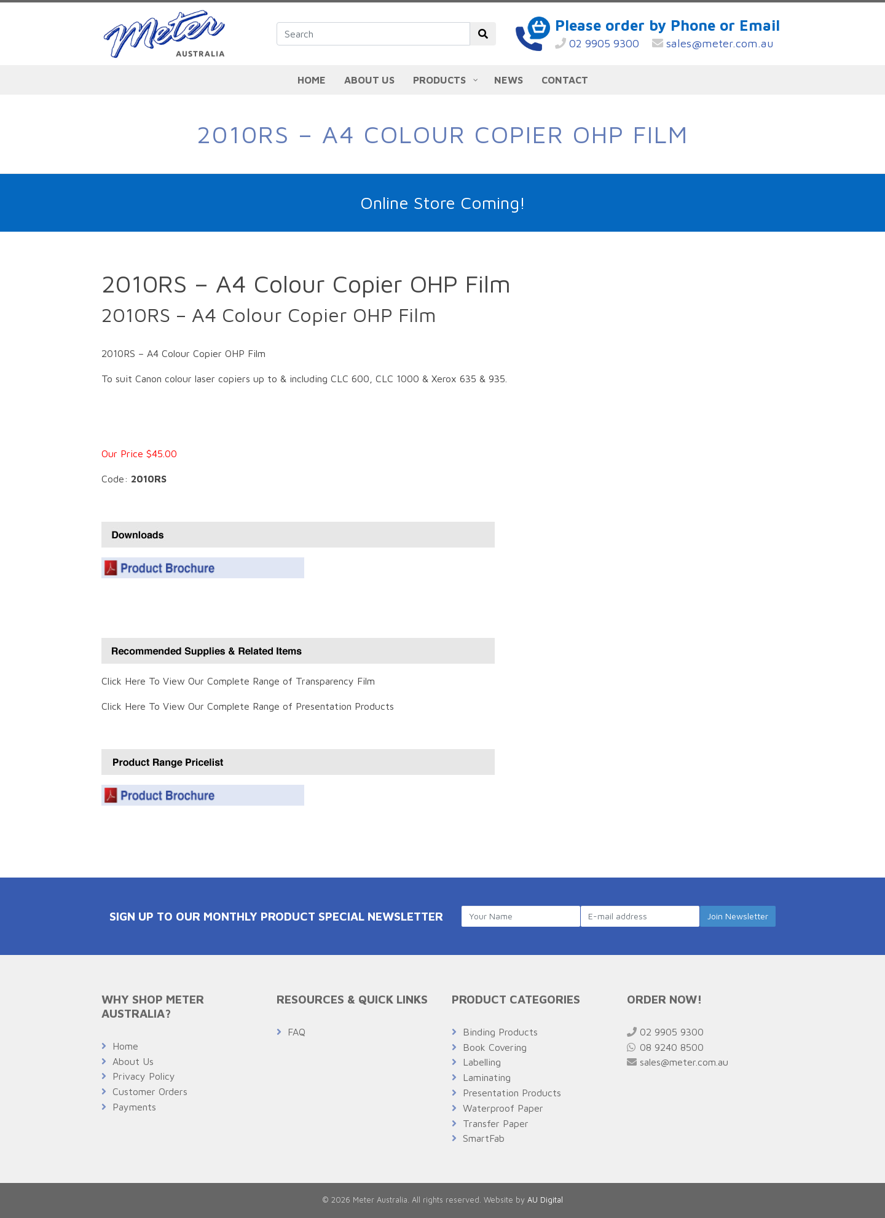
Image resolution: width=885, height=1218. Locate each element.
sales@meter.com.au (713, 43)
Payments (134, 1106)
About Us (133, 1061)
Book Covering (495, 1047)
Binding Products (500, 1031)
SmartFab (484, 1138)
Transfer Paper (496, 1123)
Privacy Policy (143, 1076)
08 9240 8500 (665, 1047)
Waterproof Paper (503, 1108)
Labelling (482, 1061)
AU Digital (545, 1199)
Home (125, 1045)
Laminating (487, 1077)
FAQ (296, 1031)
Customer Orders (149, 1091)
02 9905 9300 (597, 43)
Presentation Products (512, 1092)
